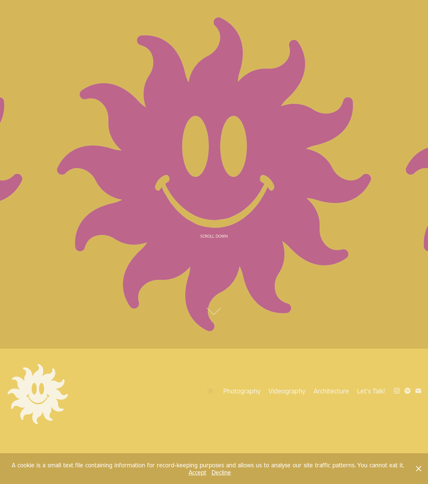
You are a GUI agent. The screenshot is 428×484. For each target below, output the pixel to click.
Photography (241, 390)
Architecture (331, 390)
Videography (287, 390)
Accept (197, 472)
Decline (221, 472)
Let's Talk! (371, 390)
